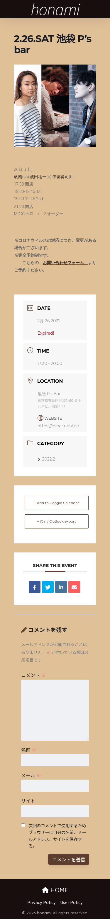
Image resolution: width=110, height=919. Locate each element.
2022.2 (46, 459)
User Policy (71, 902)
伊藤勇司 (61, 176)
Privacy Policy (41, 902)
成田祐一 (38, 176)
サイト (28, 800)
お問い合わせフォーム (63, 262)
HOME (55, 890)
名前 (28, 749)
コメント (33, 674)
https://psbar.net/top (58, 425)
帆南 (18, 176)
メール (31, 775)
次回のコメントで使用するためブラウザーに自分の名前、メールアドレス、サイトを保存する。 (57, 835)
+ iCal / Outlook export (56, 521)
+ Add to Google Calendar (56, 503)
